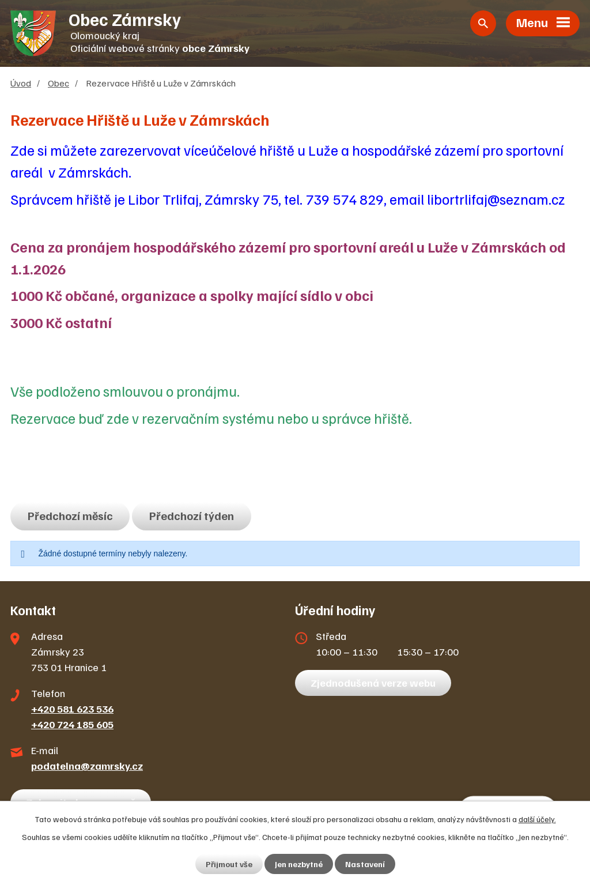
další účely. (537, 819)
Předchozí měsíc (70, 515)
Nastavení (365, 864)
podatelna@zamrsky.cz (87, 765)
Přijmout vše (229, 864)
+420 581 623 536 (72, 708)
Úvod (20, 83)
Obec (58, 83)
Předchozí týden (191, 515)
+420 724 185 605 (72, 724)
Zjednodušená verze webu (373, 682)
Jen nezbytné (299, 864)
